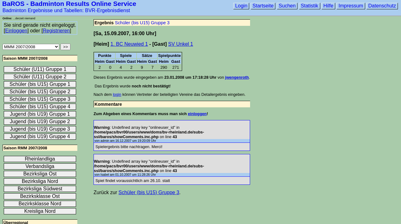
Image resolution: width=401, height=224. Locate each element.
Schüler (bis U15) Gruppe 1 (40, 84)
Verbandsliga (40, 166)
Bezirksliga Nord (40, 181)
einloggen (197, 113)
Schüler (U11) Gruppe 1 (39, 69)
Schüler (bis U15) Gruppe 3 (142, 22)
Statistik (309, 5)
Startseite (263, 5)
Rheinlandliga (40, 158)
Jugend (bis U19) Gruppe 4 (40, 136)
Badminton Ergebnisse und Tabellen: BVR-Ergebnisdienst (66, 10)
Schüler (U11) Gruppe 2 (39, 76)
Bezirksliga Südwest (39, 188)
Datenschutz (382, 5)
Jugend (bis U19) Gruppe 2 (40, 121)
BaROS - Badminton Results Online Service (69, 3)
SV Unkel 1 (180, 44)
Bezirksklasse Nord (40, 203)
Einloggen (16, 30)
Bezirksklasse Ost (40, 196)
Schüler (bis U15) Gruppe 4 (40, 106)
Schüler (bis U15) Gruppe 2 (40, 91)
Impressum (350, 5)
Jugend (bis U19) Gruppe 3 (40, 129)
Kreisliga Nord (40, 211)
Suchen (287, 5)
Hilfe (328, 5)
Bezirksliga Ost (40, 173)
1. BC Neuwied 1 (129, 44)
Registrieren (56, 30)
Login (241, 5)
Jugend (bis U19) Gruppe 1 (40, 114)
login (117, 94)
